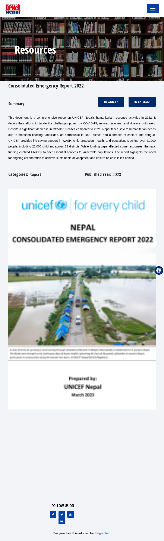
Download (111, 102)
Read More (142, 102)
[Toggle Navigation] (153, 8)
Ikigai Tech (103, 533)
